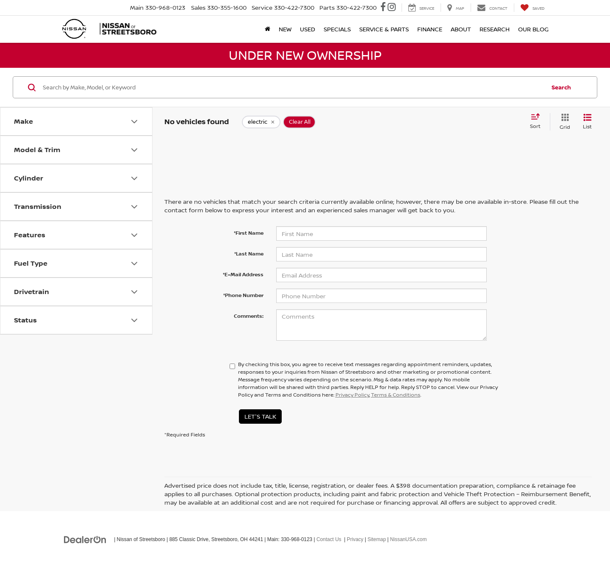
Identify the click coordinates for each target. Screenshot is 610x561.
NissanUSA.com (408, 539)
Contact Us (328, 539)
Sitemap (376, 539)
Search (561, 87)
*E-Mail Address (243, 274)
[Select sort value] (538, 121)
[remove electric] (261, 122)
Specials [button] (337, 29)
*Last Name (248, 253)
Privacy (355, 539)
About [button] (461, 29)
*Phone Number (243, 295)
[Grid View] (563, 122)
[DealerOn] (85, 539)
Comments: (248, 315)
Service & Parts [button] (384, 29)
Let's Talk (260, 416)
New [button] (285, 29)
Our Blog (533, 29)
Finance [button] (429, 29)
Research (495, 29)
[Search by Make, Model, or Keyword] (293, 87)
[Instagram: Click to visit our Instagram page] (392, 8)
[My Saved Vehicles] (532, 7)
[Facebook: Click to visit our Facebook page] (383, 8)
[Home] (267, 29)
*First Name (248, 232)
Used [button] (307, 29)
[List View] (587, 122)
